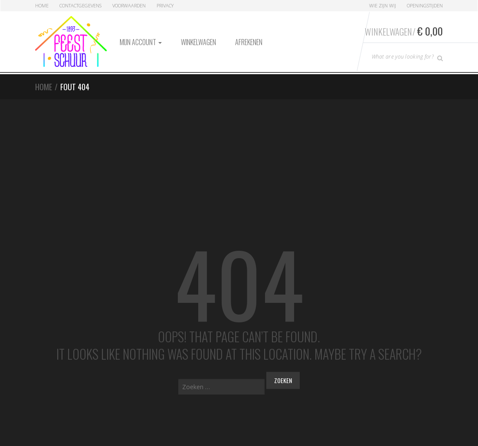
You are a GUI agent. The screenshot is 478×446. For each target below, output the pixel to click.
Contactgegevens (80, 5)
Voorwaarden (129, 5)
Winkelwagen (198, 42)
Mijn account (141, 42)
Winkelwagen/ (404, 31)
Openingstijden (425, 5)
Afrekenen (248, 42)
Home (42, 5)
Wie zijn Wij (382, 5)
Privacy (165, 5)
